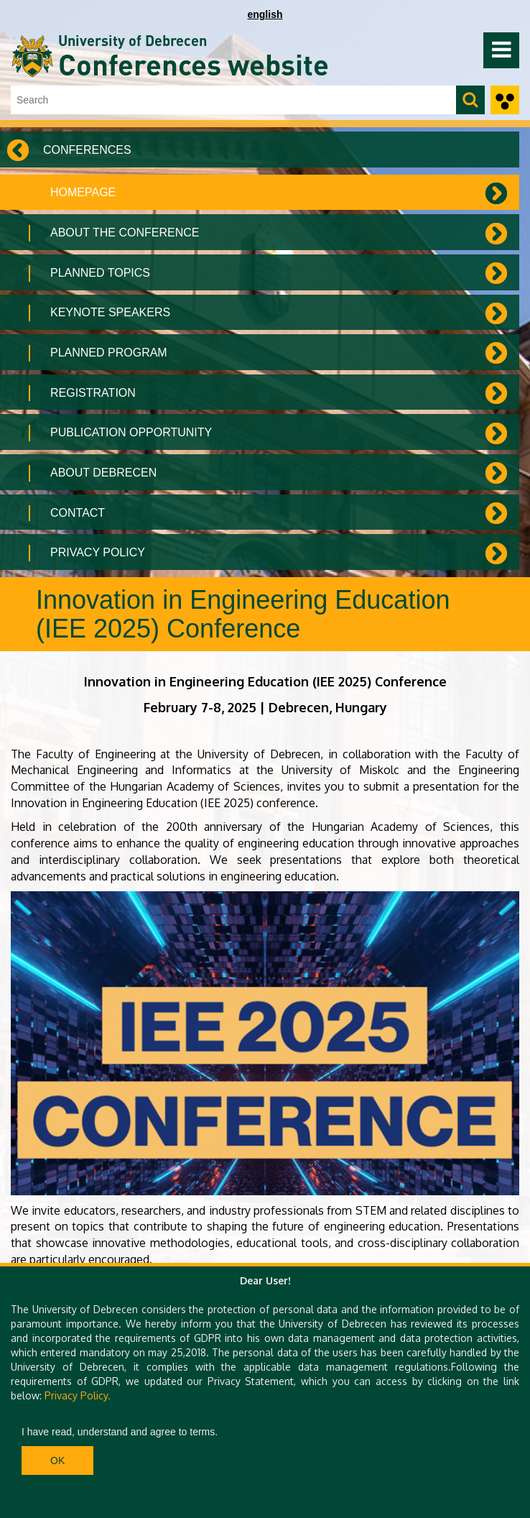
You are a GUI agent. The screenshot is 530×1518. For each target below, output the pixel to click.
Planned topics (100, 273)
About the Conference (124, 232)
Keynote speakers (110, 312)
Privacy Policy (97, 552)
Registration (93, 393)
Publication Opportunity (131, 432)
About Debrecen (103, 472)
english (264, 14)
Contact (77, 513)
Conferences (87, 150)
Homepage (83, 192)
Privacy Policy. (78, 1395)
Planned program (108, 352)
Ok (57, 1460)
